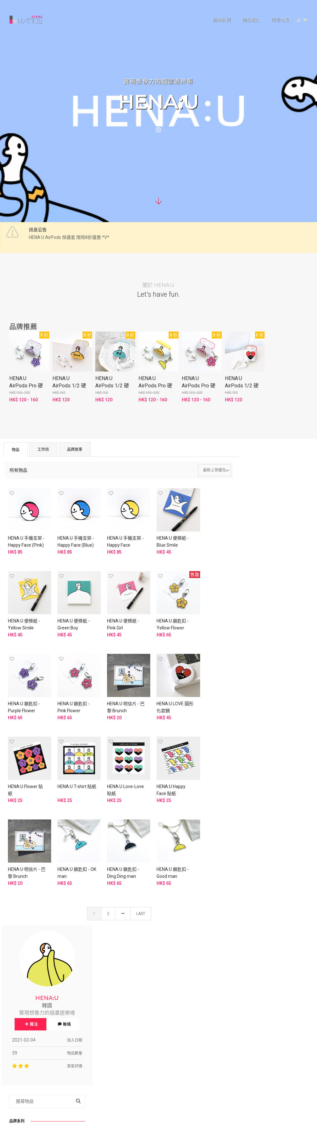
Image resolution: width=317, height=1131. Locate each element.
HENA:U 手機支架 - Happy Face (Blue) (70, 541)
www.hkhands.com (259, 1058)
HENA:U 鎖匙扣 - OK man (114, 773)
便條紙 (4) (256, 798)
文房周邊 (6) (258, 824)
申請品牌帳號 (184, 1072)
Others (251, 701)
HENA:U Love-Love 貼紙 (200, 695)
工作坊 (43, 451)
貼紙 (248, 676)
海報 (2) (254, 805)
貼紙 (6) (254, 791)
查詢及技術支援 (259, 1027)
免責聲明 (94, 1038)
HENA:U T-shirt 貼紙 (159, 695)
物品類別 (243, 11)
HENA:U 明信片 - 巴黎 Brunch (24, 695)
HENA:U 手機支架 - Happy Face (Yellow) (115, 541)
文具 (248, 817)
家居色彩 (253, 837)
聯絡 (293, 532)
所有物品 (273, 11)
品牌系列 (214, 11)
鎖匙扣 (250, 664)
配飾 (248, 744)
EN (277, 972)
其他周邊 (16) (259, 758)
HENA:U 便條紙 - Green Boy (24, 616)
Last (138, 814)
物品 (15, 451)
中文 (263, 972)
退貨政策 (127, 1031)
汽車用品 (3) (258, 889)
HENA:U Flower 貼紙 (112, 695)
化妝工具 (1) (258, 909)
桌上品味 (253, 863)
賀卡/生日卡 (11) (263, 784)
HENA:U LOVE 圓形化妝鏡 (69, 695)
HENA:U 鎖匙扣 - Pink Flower (203, 616)
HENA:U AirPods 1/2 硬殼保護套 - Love (243, 386)
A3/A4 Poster (258, 713)
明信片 (250, 639)
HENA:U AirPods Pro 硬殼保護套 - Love (200, 386)
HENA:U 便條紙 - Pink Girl (69, 616)
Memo (250, 689)
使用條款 (94, 1023)
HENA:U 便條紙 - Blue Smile (158, 538)
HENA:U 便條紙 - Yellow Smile (203, 538)
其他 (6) (254, 870)
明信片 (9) (256, 777)
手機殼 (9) (256, 751)
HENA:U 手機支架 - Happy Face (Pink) (25, 541)
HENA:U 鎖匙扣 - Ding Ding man (158, 773)
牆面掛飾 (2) (258, 844)
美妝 (248, 902)
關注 (260, 532)
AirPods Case (257, 651)
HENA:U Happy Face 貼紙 (22, 773)
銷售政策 (94, 1031)
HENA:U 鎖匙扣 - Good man (203, 773)
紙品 (248, 770)
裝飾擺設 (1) (258, 851)
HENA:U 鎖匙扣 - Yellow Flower (114, 616)
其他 (248, 882)
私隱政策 (127, 1023)
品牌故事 (74, 451)
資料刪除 (127, 1038)
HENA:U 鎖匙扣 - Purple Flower (158, 616)
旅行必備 (253, 921)
